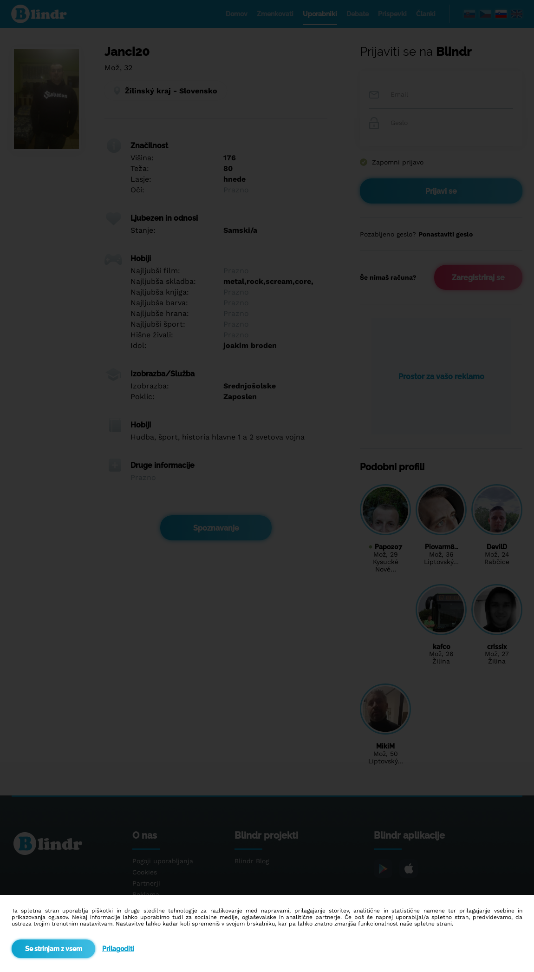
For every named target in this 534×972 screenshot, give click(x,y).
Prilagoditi (118, 948)
